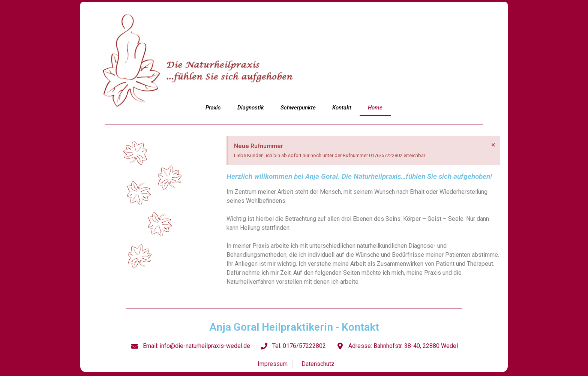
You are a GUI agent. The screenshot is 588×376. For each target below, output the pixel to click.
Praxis (213, 107)
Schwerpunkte (298, 107)
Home (375, 107)
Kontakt (341, 107)
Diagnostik (250, 107)
